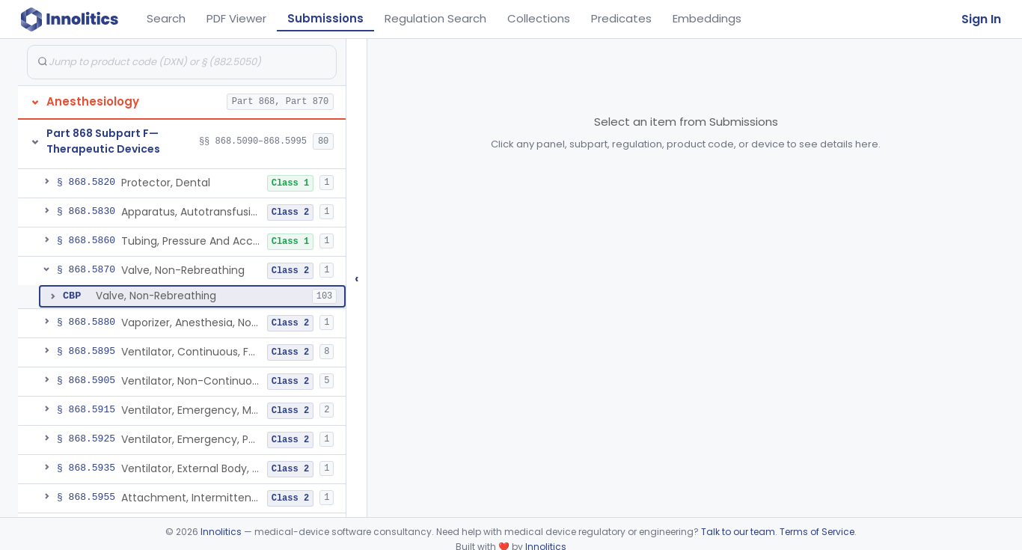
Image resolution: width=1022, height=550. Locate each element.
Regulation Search (435, 18)
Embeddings (707, 18)
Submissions (325, 18)
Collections (538, 18)
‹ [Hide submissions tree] (357, 278)
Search (166, 18)
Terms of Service (817, 531)
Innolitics (221, 531)
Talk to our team (738, 531)
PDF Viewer (236, 18)
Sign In (981, 19)
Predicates (621, 18)
